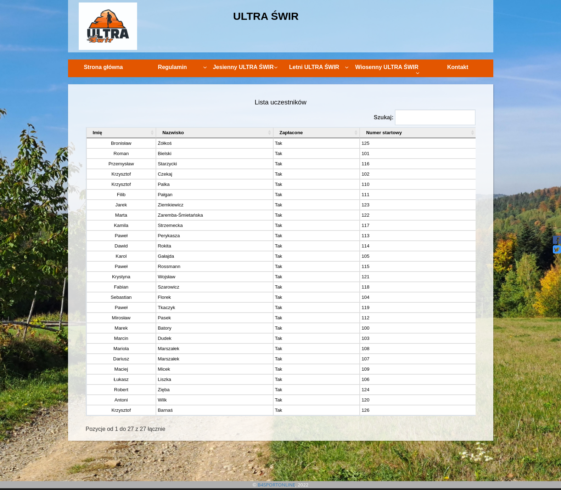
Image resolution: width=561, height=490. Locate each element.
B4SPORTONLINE (276, 485)
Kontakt (458, 67)
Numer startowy (384, 132)
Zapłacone (291, 132)
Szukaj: (424, 117)
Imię (97, 132)
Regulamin (182, 67)
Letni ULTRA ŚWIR (318, 67)
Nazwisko (173, 132)
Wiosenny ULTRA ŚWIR (387, 70)
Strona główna (103, 67)
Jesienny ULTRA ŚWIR (245, 67)
